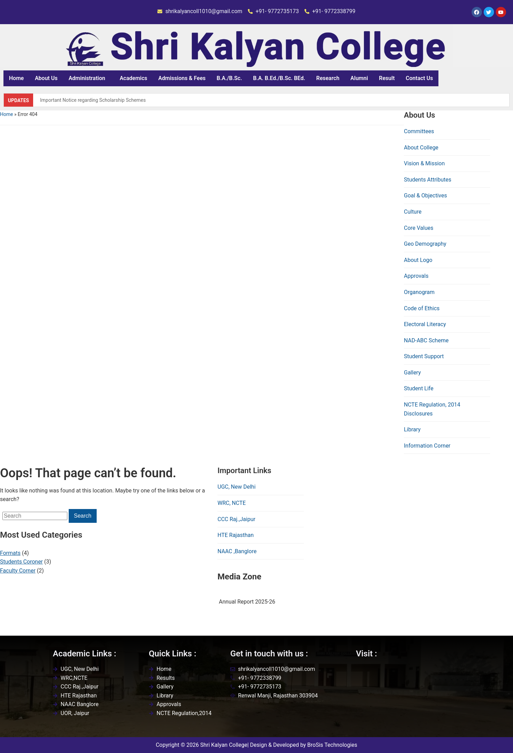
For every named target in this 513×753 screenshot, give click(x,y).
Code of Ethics (421, 308)
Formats (10, 553)
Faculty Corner (18, 570)
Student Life (418, 388)
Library (412, 429)
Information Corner (427, 445)
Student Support (424, 356)
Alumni (359, 78)
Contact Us (419, 78)
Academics (133, 78)
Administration (87, 78)
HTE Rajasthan (235, 535)
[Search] (34, 516)
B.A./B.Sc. (229, 78)
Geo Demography (425, 244)
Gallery (412, 372)
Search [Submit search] (82, 516)
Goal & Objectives (425, 195)
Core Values (418, 228)
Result (387, 78)
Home (16, 78)
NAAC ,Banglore (236, 551)
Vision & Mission (424, 163)
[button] (88, 78)
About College (421, 147)
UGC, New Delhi (236, 486)
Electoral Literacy (425, 324)
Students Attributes (427, 179)
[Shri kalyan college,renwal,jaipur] (408, 699)
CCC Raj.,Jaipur (236, 519)
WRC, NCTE (231, 503)
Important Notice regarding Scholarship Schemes (93, 100)
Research (327, 78)
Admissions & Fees (182, 78)
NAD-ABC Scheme (426, 340)
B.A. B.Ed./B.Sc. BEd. (279, 78)
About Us (46, 78)
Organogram (419, 292)
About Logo (418, 260)
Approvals (416, 276)
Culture (413, 211)
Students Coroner (21, 561)
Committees (419, 131)
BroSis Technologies (332, 745)
